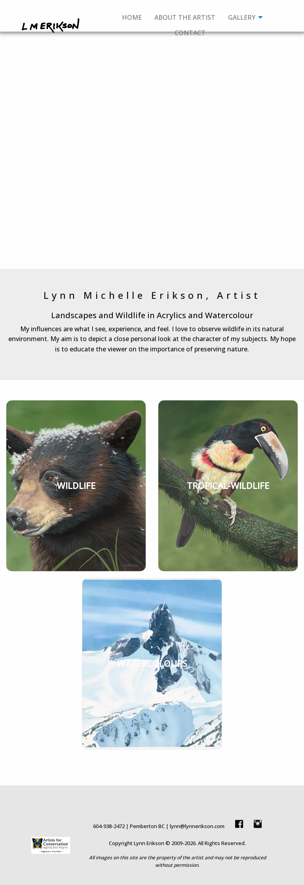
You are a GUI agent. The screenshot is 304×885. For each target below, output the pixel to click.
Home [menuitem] (132, 17)
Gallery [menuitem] (241, 17)
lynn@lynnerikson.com (197, 826)
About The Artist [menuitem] (184, 17)
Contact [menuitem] (190, 32)
